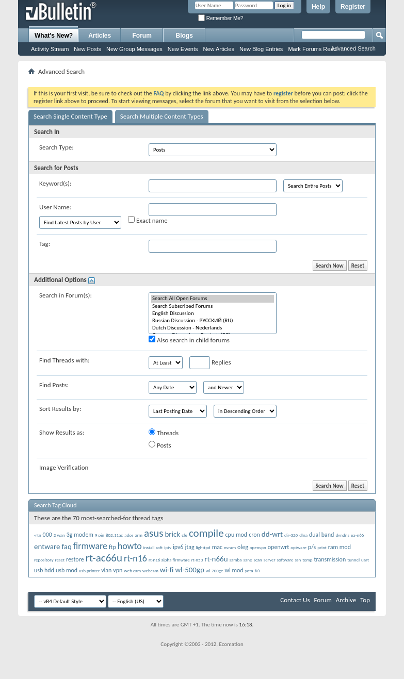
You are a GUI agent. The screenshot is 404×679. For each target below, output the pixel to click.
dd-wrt (272, 534)
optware (298, 547)
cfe (184, 535)
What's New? (54, 35)
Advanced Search (353, 48)
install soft (153, 547)
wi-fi (167, 569)
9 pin (99, 535)
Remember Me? (220, 18)
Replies (210, 362)
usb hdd (44, 570)
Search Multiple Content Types (161, 116)
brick (172, 534)
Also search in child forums (189, 340)
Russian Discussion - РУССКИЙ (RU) (212, 320)
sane (247, 559)
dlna (303, 535)
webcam (150, 570)
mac (217, 547)
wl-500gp (189, 569)
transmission (330, 559)
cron (254, 534)
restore (75, 559)
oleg (242, 547)
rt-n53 (197, 559)
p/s (312, 547)
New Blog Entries (261, 49)
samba (235, 559)
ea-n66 (357, 535)
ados (128, 535)
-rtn (37, 535)
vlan (106, 570)
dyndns (342, 535)
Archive (346, 600)
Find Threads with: (64, 360)
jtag (189, 547)
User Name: (55, 207)
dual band (321, 534)
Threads (164, 432)
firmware (90, 546)
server (270, 559)
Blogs (184, 35)
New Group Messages (134, 49)
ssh (298, 559)
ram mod (339, 547)
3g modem (80, 534)
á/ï (257, 570)
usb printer (89, 570)
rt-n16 (135, 558)
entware (47, 546)
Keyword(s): (55, 183)
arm (138, 535)
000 (47, 534)
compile (206, 533)
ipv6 (178, 547)
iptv (167, 547)
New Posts (87, 49)
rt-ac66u (104, 558)
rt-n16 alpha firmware (169, 559)
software (285, 559)
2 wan (59, 535)
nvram (230, 547)
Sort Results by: (60, 408)
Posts (160, 445)
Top (365, 600)
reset (59, 559)
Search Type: (56, 147)
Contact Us (295, 600)
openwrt (278, 547)
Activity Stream (50, 49)
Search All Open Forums (212, 298)
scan (257, 559)
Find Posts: (54, 385)
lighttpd (203, 547)
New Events (183, 49)
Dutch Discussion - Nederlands (212, 328)
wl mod (233, 570)
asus (154, 533)
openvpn (258, 547)
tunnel (353, 559)
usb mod (66, 570)
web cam (132, 570)
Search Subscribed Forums (212, 306)
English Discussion (212, 313)
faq (66, 546)
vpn (117, 570)
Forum (142, 35)
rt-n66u (216, 559)
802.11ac (114, 535)
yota (249, 570)
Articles (99, 35)
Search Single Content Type (70, 116)
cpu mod (236, 534)
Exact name (148, 220)
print (322, 547)
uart (365, 559)
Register (353, 6)
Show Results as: (61, 432)
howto (130, 546)
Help (318, 6)
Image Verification (63, 467)
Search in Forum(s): (65, 295)
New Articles (218, 49)
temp (307, 559)
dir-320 (291, 535)
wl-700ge (214, 570)
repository (44, 559)
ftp (112, 547)
